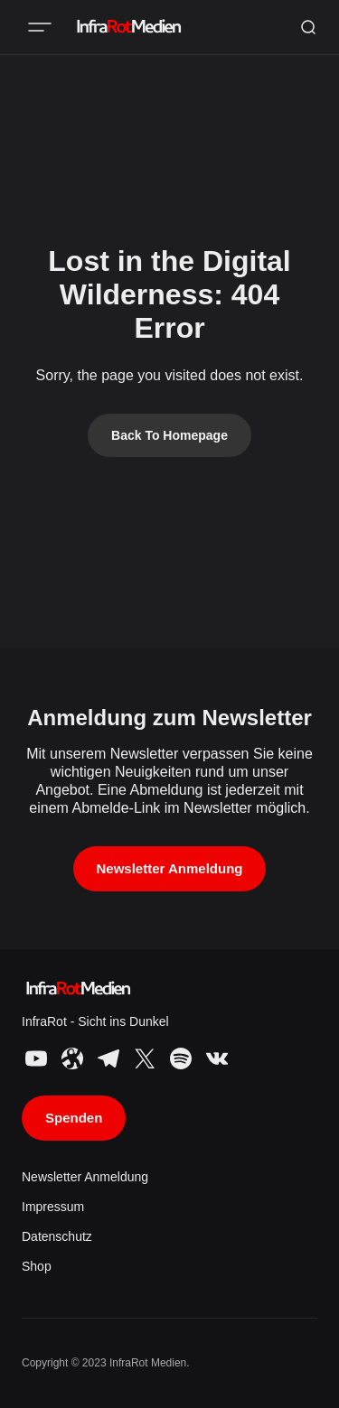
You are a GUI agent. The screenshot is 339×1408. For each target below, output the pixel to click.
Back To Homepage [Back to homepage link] (169, 435)
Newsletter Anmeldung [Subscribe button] (170, 868)
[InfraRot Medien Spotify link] (181, 1058)
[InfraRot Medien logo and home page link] (128, 27)
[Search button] (308, 27)
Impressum (53, 1206)
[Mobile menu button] (40, 27)
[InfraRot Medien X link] (145, 1058)
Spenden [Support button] (73, 1117)
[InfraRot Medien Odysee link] (72, 1058)
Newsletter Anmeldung (85, 1177)
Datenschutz (57, 1236)
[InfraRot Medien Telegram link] (108, 1058)
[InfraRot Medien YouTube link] (38, 1058)
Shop (37, 1266)
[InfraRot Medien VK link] (215, 1058)
